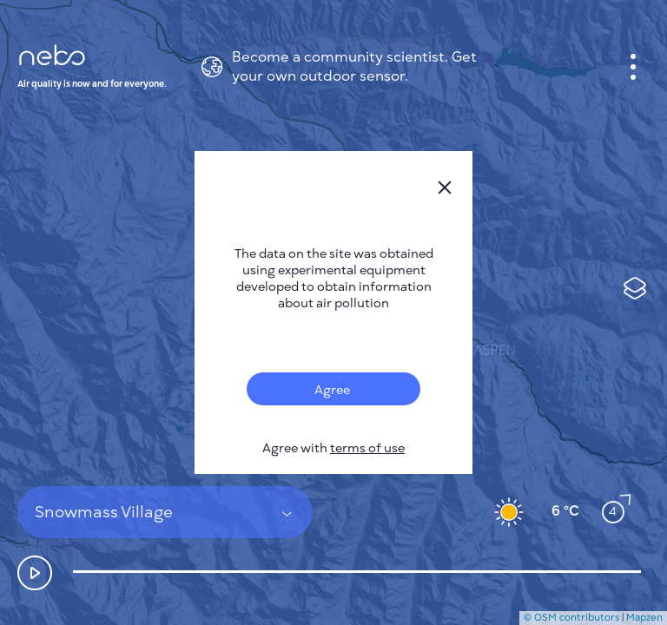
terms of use (367, 448)
